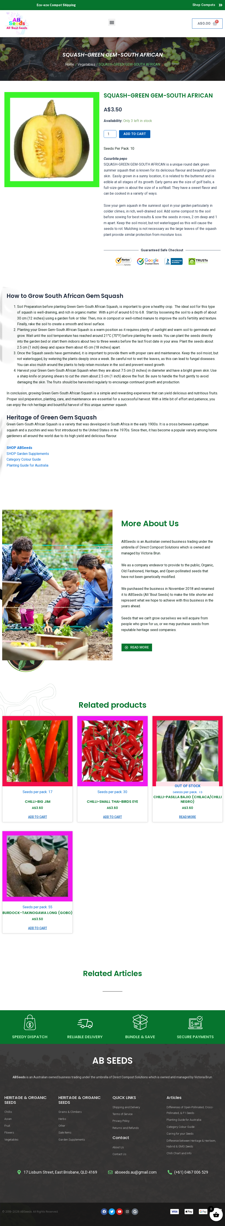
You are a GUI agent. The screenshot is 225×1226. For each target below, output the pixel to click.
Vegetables (86, 64)
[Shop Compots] (220, 5)
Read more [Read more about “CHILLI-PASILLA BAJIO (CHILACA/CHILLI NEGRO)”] (187, 817)
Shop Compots (203, 5)
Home (69, 64)
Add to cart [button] (37, 817)
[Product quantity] (110, 134)
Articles (174, 1097)
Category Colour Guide (24, 459)
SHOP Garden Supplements (28, 454)
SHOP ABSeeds (19, 448)
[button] (111, 22)
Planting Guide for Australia (27, 465)
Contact (120, 1137)
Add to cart (134, 134)
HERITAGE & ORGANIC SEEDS (25, 1100)
